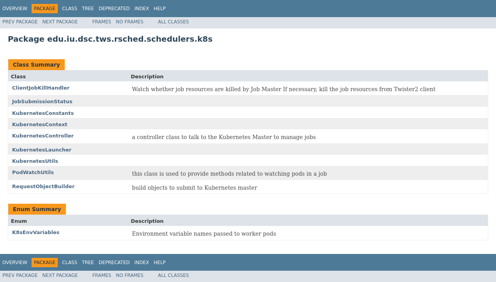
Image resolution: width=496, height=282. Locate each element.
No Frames (129, 22)
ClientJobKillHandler (40, 88)
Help (160, 8)
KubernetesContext (39, 124)
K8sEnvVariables (36, 232)
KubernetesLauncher (41, 150)
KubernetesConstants (43, 113)
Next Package (60, 22)
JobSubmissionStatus (42, 101)
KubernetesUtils (35, 161)
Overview (14, 8)
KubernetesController (43, 136)
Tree (88, 8)
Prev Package (20, 22)
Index (142, 8)
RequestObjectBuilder (43, 186)
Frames (102, 22)
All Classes (173, 22)
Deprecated (114, 8)
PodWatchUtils (33, 172)
